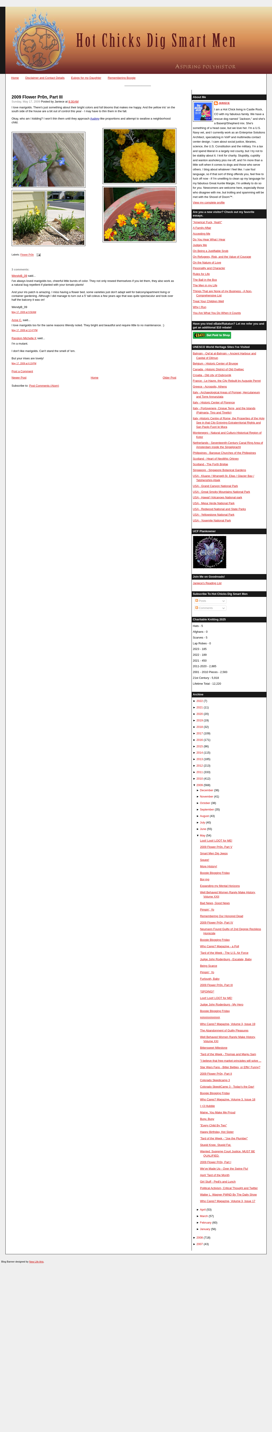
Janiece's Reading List (207, 583)
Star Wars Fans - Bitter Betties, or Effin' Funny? (230, 1067)
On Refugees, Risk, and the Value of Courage (222, 256)
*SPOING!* (207, 991)
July (202, 822)
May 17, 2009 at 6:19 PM (24, 363)
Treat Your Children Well (208, 301)
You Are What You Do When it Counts (217, 313)
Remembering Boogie (121, 77)
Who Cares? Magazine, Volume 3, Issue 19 (227, 1024)
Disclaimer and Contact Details (45, 77)
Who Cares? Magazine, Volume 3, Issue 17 (227, 1201)
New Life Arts (36, 1261)
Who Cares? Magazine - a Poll (219, 946)
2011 (199, 772)
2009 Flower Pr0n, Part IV (216, 922)
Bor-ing (204, 879)
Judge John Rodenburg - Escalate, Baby (226, 959)
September (207, 809)
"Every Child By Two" (213, 1125)
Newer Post (19, 377)
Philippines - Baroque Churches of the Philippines (224, 452)
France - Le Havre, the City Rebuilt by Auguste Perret (227, 380)
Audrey (94, 118)
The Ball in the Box (205, 279)
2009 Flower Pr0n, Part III (37, 97)
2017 (199, 733)
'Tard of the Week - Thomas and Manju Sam (228, 1054)
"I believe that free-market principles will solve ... (230, 1060)
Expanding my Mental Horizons (220, 885)
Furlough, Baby (209, 978)
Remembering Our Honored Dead (221, 916)
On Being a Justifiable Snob (210, 251)
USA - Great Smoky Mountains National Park (221, 491)
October (205, 803)
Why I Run (199, 307)
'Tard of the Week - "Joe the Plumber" (224, 1138)
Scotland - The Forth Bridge (210, 464)
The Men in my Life (205, 285)
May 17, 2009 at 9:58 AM (24, 312)
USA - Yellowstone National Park (213, 514)
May (202, 835)
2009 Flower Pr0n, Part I (215, 1162)
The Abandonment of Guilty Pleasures (224, 1030)
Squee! (204, 860)
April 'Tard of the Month (215, 1175)
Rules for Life (201, 274)
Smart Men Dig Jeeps (214, 853)
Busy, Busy (207, 1119)
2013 (199, 759)
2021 (199, 707)
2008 (199, 1237)
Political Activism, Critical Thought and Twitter (229, 1188)
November (206, 796)
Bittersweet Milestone (213, 1047)
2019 (199, 720)
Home (15, 77)
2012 (199, 765)
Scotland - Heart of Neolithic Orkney (216, 458)
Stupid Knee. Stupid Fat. (215, 1145)
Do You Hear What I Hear (209, 239)
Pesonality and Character (209, 268)
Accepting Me (201, 233)
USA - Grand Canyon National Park (215, 486)
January (205, 1229)
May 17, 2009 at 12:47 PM (25, 330)
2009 (199, 785)
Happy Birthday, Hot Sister (217, 1132)
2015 (199, 746)
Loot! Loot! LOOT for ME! (216, 840)
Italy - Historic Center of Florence (214, 402)
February (205, 1222)
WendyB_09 (19, 275)
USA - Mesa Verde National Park (214, 503)
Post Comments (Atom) (44, 385)
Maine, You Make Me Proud (217, 1112)
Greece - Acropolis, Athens (210, 386)
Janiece (224, 103)
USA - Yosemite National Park (212, 520)
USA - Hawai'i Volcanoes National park (217, 497)
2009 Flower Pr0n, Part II (216, 1073)
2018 (199, 727)
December (206, 790)
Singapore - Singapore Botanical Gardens (219, 470)
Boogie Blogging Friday (215, 873)
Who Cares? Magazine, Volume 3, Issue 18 (227, 1099)
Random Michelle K (24, 338)
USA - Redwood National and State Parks (219, 509)
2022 (199, 701)
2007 (199, 1244)
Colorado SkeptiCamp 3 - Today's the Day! (227, 1086)
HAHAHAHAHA (210, 1017)
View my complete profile (209, 202)
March (204, 1216)
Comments (204, 608)
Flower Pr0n (27, 254)
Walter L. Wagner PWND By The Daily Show (228, 1194)
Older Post (169, 377)
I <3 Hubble (207, 1106)
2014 (199, 752)
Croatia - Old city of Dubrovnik (212, 375)
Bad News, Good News (215, 903)
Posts (200, 600)
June (203, 829)
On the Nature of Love (207, 262)
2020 (199, 714)
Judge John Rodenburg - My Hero (221, 1004)
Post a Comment (22, 371)
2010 (199, 778)
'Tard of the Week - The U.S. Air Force (224, 952)
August (204, 816)
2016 (199, 740)
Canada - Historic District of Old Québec (218, 369)
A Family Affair (202, 227)
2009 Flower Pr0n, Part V (216, 847)
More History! (208, 866)
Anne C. (17, 320)
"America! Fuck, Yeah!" (207, 222)
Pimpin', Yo (207, 909)
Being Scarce (208, 965)
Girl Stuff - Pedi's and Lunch (218, 1181)
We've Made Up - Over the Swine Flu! (224, 1168)
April (203, 1209)
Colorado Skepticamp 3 (215, 1080)
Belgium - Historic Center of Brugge (215, 363)
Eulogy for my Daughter (86, 77)
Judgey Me (200, 245)
